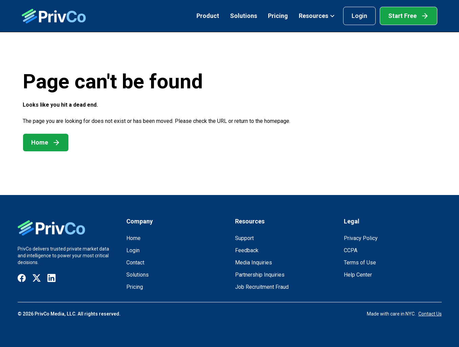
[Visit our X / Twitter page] (37, 278)
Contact (135, 262)
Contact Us (430, 314)
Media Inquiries (253, 262)
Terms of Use (360, 262)
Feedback (246, 250)
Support (244, 238)
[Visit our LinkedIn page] (51, 278)
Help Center (358, 275)
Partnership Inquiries (260, 275)
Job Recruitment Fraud (262, 287)
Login (359, 15)
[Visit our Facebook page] (22, 278)
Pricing (278, 15)
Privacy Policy (361, 238)
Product (207, 15)
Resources (317, 15)
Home (133, 238)
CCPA (350, 250)
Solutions (243, 15)
